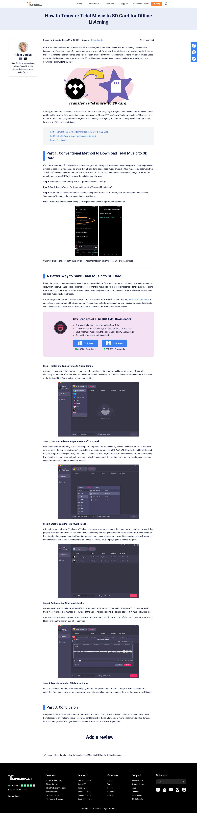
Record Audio (97, 40)
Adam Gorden (59, 40)
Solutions (111, 4)
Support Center (138, 780)
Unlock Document (84, 799)
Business (111, 792)
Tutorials (135, 792)
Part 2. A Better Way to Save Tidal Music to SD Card (73, 136)
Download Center (141, 4)
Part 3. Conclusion (58, 140)
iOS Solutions (137, 795)
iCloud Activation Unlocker (56, 788)
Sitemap (110, 795)
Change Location (84, 795)
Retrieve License (138, 784)
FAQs (134, 788)
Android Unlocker (52, 792)
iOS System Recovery (54, 780)
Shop (157, 4)
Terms (109, 784)
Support (124, 4)
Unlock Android (84, 792)
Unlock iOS (82, 784)
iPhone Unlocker (52, 784)
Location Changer (53, 795)
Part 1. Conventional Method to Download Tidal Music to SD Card (79, 132)
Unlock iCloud (83, 788)
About (109, 780)
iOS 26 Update (137, 799)
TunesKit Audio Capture (138, 299)
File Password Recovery (55, 799)
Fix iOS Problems (84, 780)
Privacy (110, 788)
